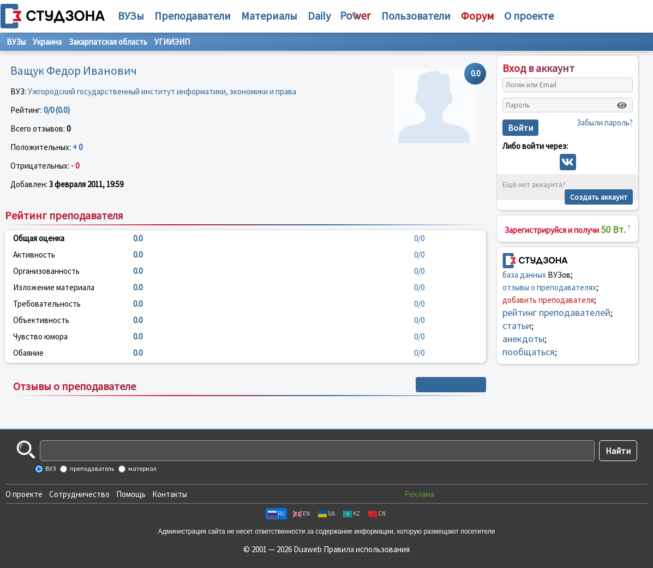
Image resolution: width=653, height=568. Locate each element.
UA (326, 513)
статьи (516, 325)
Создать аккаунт (598, 197)
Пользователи (416, 15)
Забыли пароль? (605, 122)
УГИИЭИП (172, 42)
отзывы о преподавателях (549, 287)
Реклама (419, 494)
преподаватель (91, 468)
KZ (351, 513)
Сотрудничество (79, 494)
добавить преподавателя (548, 300)
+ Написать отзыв (451, 385)
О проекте (24, 494)
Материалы (269, 15)
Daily (319, 15)
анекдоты (523, 338)
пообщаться (528, 351)
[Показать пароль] (621, 105)
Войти (520, 127)
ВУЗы (131, 15)
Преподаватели (192, 15)
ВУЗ (50, 468)
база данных (524, 275)
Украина (47, 42)
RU (276, 513)
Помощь (131, 494)
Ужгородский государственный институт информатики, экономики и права (162, 91)
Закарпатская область (108, 42)
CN (377, 513)
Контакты (169, 494)
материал (142, 468)
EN (301, 513)
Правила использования (366, 549)
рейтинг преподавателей (556, 312)
